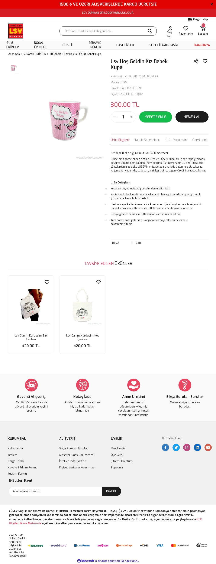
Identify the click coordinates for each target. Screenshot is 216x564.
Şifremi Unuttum (122, 461)
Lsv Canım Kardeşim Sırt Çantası (30, 337)
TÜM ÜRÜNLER (148, 76)
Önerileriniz (200, 140)
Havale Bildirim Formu (23, 467)
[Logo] (15, 31)
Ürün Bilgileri (120, 140)
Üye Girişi (117, 455)
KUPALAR (131, 76)
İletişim (12, 455)
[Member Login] (170, 31)
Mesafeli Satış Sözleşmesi (76, 455)
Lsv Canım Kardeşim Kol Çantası (82, 337)
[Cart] (203, 31)
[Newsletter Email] (65, 491)
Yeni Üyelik (118, 448)
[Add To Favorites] (205, 61)
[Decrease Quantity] (115, 117)
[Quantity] (123, 117)
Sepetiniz (117, 467)
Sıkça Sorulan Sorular (73, 448)
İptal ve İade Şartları (72, 461)
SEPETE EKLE (155, 117)
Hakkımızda (15, 448)
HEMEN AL (192, 117)
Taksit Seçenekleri (147, 140)
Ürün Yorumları (176, 140)
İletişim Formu (17, 473)
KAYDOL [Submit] (111, 491)
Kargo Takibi (16, 461)
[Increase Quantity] (131, 117)
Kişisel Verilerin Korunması (77, 467)
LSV (124, 82)
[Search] (108, 31)
